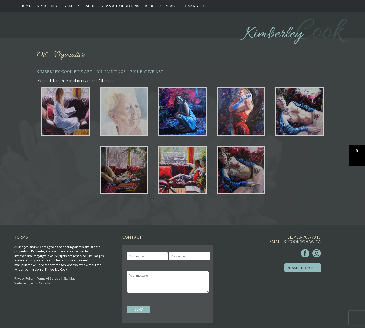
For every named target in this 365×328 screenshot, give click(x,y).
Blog (150, 6)
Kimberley (47, 6)
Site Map (69, 278)
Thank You (193, 6)
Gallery (72, 6)
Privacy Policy (24, 278)
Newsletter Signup (303, 268)
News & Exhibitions (120, 6)
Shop (90, 6)
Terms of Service (48, 278)
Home (25, 6)
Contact (168, 6)
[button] (357, 155)
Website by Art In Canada (32, 283)
